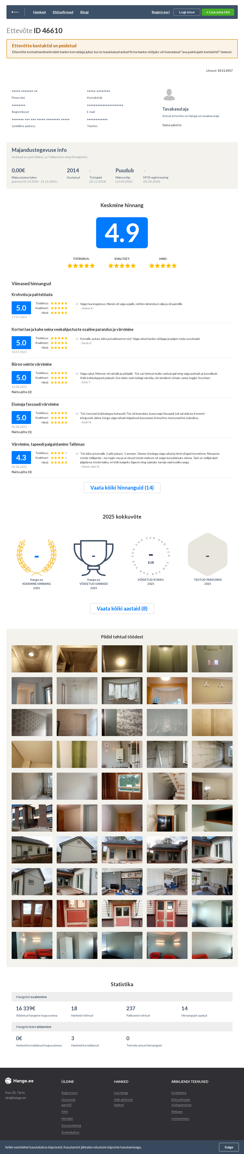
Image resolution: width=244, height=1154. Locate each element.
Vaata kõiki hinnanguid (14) (122, 486)
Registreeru (70, 1091)
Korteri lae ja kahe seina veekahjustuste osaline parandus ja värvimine (80, 328)
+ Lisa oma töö (218, 12)
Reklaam (178, 1110)
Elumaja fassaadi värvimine (38, 403)
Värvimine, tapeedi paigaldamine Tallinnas (52, 443)
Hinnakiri (68, 1117)
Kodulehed (180, 1091)
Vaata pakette (171, 125)
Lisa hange (122, 1091)
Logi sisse (187, 12)
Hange (26, 12)
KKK (65, 1110)
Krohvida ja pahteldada (34, 294)
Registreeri (161, 12)
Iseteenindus (181, 1117)
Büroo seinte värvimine (34, 363)
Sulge (229, 1147)
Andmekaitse (71, 1131)
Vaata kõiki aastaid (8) (122, 607)
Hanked (61, 12)
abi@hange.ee (15, 1096)
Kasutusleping (71, 1124)
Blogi (106, 12)
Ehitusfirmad (84, 12)
